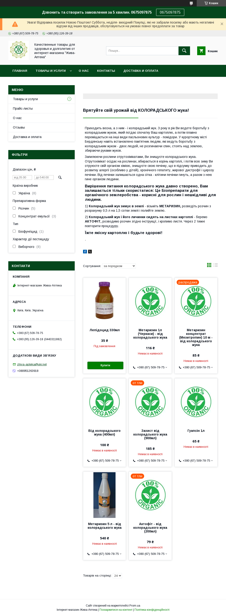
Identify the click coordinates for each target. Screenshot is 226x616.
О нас (84, 70)
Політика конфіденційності (152, 609)
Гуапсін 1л (196, 431)
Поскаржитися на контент (115, 609)
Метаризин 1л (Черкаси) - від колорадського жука (150, 333)
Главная (19, 70)
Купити (105, 365)
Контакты (106, 70)
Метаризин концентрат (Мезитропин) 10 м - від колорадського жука (196, 337)
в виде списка (216, 266)
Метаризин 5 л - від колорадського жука (105, 525)
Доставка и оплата (140, 70)
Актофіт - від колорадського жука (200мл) (150, 527)
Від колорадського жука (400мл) (104, 432)
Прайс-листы (23, 108)
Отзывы (19, 127)
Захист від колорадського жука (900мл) (150, 434)
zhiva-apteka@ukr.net (32, 364)
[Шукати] (184, 50)
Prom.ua (134, 605)
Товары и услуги (51, 70)
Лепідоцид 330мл (104, 330)
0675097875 (170, 12)
